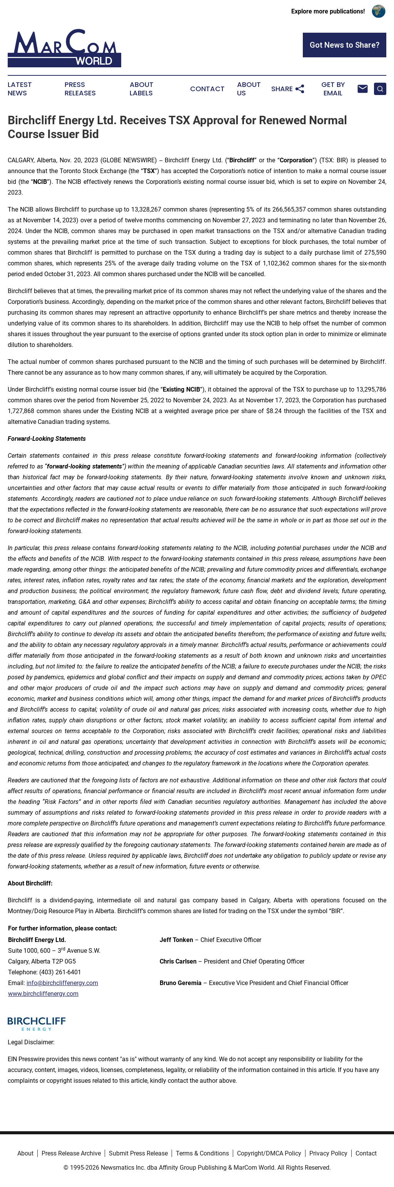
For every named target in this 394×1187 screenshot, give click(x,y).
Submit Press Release (138, 1153)
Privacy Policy (328, 1153)
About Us (249, 88)
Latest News (20, 88)
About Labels (142, 88)
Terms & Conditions (202, 1153)
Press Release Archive (71, 1153)
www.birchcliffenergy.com (43, 993)
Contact (207, 89)
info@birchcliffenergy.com (62, 983)
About (25, 1153)
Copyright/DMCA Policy (269, 1153)
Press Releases (80, 88)
